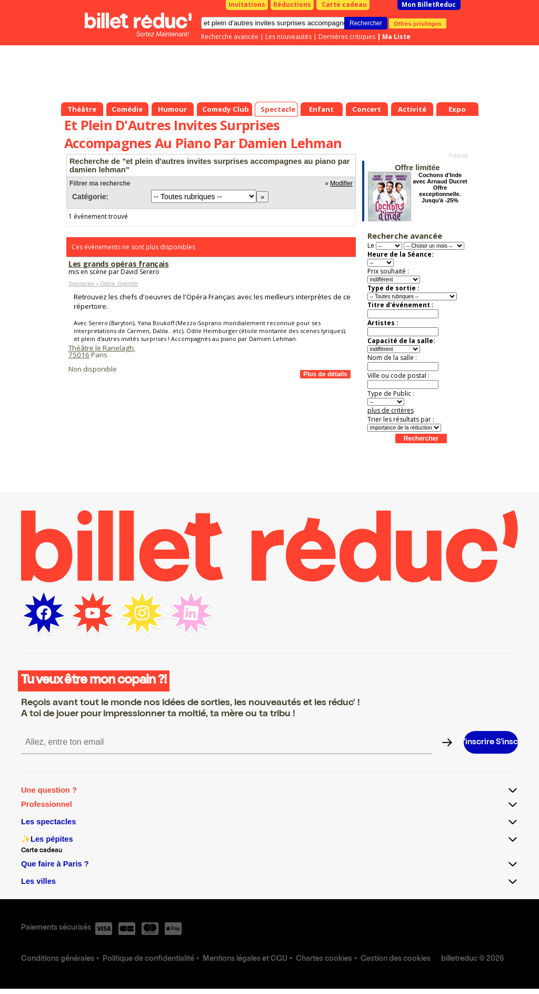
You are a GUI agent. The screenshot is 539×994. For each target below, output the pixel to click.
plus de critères (390, 410)
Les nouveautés (288, 36)
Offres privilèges (418, 23)
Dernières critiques (346, 36)
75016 (78, 354)
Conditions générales (57, 959)
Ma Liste (396, 36)
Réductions (292, 4)
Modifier (341, 183)
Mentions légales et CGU (245, 959)
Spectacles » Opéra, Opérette (103, 284)
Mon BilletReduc (429, 4)
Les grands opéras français (118, 263)
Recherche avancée (229, 36)
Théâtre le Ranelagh (101, 348)
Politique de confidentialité (148, 959)
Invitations (246, 4)
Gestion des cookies (396, 959)
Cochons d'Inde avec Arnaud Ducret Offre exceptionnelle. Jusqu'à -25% (440, 187)
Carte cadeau (344, 4)
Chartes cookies (324, 959)
